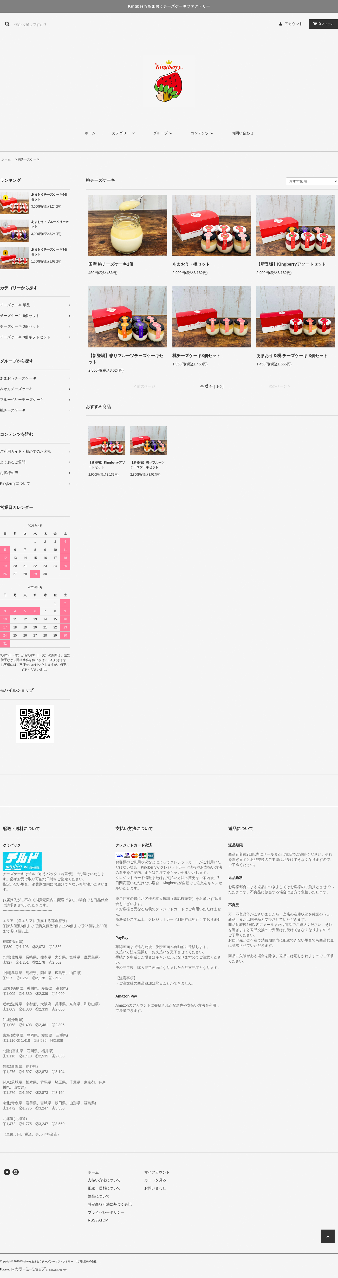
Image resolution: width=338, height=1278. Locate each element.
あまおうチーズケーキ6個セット (49, 197)
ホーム (89, 133)
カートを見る (155, 1180)
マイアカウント (157, 1172)
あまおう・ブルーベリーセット (50, 224)
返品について (99, 1196)
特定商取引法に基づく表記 (110, 1204)
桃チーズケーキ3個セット (196, 355)
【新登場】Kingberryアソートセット (291, 264)
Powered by (33, 1269)
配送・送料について (104, 1188)
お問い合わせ (243, 133)
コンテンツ (203, 133)
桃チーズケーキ (29, 159)
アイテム (322, 24)
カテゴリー (124, 133)
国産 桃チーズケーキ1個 (110, 264)
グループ (163, 133)
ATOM (103, 1220)
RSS (91, 1220)
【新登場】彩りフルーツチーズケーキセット (125, 358)
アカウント (293, 24)
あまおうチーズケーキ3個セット (49, 252)
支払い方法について (104, 1180)
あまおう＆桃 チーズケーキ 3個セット (292, 355)
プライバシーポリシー (106, 1212)
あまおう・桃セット (191, 264)
